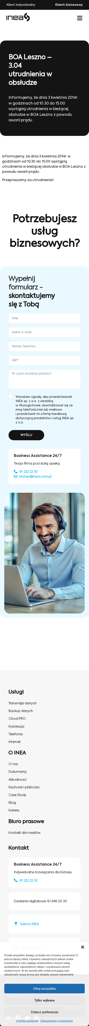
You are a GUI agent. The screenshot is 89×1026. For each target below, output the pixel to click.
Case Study (17, 795)
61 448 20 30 (57, 901)
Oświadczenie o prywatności (56, 1020)
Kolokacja (16, 726)
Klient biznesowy (69, 4)
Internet (14, 742)
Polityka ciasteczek (27, 1020)
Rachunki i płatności (24, 787)
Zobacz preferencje (44, 1012)
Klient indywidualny (20, 4)
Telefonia (16, 734)
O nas (13, 764)
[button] (82, 947)
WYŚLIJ (26, 435)
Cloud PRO (17, 718)
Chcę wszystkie (44, 989)
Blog (12, 802)
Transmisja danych (22, 703)
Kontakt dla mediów (24, 832)
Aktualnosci (17, 779)
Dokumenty (18, 771)
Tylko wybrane (44, 1000)
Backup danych (21, 711)
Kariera (14, 810)
